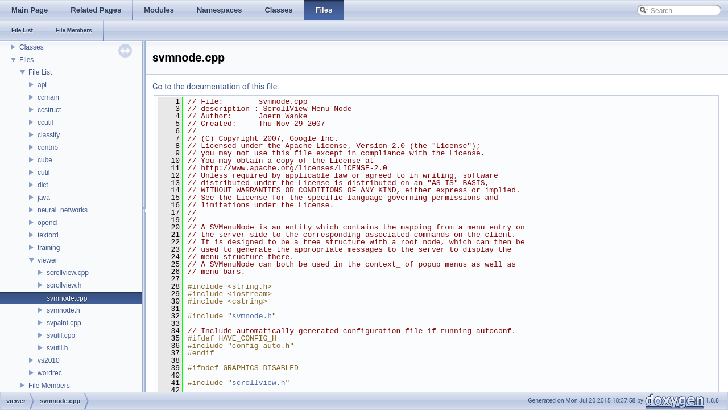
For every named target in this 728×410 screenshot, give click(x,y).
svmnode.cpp (67, 298)
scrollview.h (64, 285)
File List (40, 72)
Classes (31, 47)
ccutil (45, 122)
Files (26, 60)
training (49, 248)
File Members (49, 386)
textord (48, 235)
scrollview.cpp (68, 273)
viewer (47, 260)
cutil (43, 173)
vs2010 (49, 360)
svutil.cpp (61, 335)
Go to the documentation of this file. (215, 86)
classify (49, 135)
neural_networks (63, 210)
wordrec (50, 373)
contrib (48, 147)
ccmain (48, 97)
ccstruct (49, 110)
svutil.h (57, 348)
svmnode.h (63, 310)
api (42, 85)
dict (43, 185)
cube (45, 160)
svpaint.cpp (64, 323)
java (44, 198)
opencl (47, 223)
